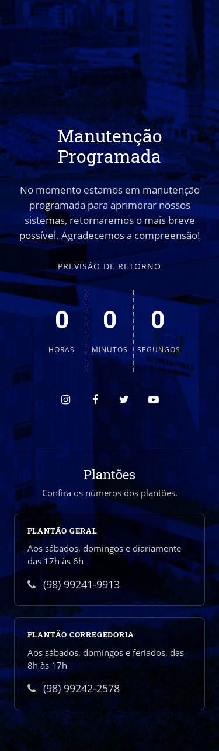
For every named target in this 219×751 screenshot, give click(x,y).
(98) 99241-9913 (73, 584)
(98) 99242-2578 (73, 688)
